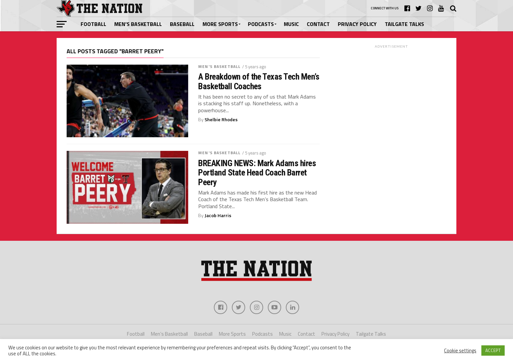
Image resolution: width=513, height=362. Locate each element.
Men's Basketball (219, 66)
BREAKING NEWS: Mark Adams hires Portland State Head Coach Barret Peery (257, 172)
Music (291, 24)
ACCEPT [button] (493, 350)
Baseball (182, 24)
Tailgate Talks (404, 24)
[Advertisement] (391, 93)
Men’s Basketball (138, 24)
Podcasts (261, 24)
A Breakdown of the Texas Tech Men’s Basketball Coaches (258, 81)
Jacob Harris (218, 215)
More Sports (220, 24)
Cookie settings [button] (460, 351)
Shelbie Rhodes (221, 119)
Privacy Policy (357, 24)
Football (93, 24)
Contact (318, 24)
